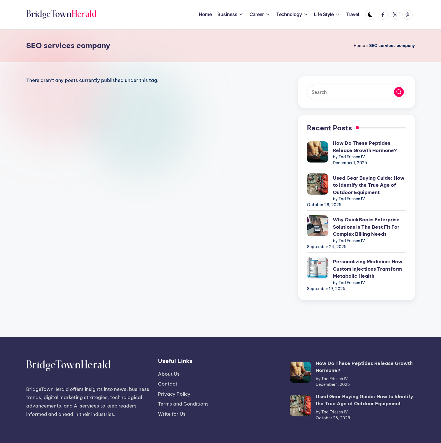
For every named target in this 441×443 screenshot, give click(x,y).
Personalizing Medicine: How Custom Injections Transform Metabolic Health (367, 269)
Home (359, 45)
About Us (169, 374)
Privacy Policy (174, 394)
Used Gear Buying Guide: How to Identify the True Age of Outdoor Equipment (368, 185)
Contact (167, 384)
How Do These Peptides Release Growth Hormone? (365, 146)
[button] (399, 92)
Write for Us (172, 414)
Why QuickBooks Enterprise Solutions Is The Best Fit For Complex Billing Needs (366, 227)
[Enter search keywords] (356, 92)
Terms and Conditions (183, 404)
